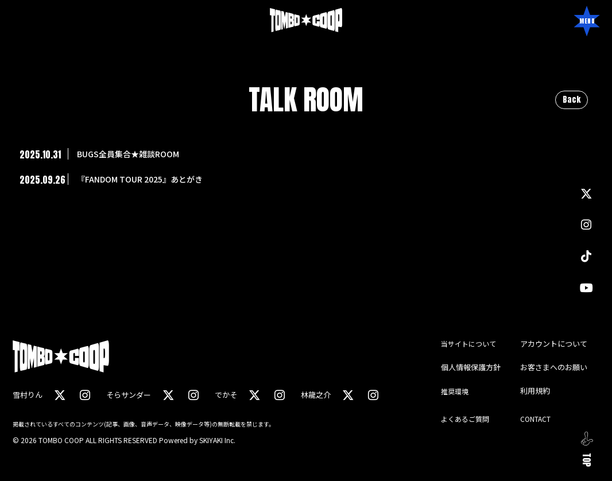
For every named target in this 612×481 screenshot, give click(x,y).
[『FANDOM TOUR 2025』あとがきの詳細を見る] (306, 179)
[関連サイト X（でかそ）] (253, 395)
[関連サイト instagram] (586, 225)
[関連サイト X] (586, 195)
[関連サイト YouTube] (586, 286)
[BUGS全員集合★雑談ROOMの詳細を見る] (306, 153)
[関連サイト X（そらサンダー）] (167, 395)
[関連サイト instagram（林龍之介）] (371, 395)
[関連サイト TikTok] (586, 256)
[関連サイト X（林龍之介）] (346, 395)
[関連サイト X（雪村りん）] (59, 395)
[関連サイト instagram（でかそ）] (278, 395)
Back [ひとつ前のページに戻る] (571, 100)
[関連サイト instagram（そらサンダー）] (192, 395)
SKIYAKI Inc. (217, 439)
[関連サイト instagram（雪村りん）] (84, 395)
